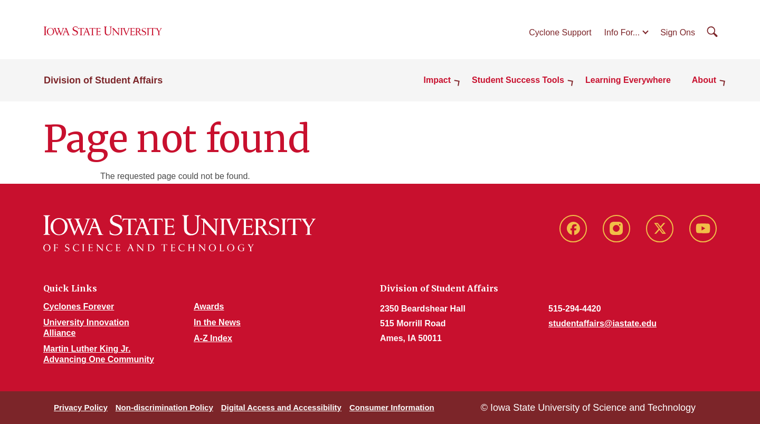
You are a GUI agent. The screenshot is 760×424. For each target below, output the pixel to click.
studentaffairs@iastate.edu (602, 323)
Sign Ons (677, 32)
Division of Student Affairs (103, 80)
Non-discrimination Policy (164, 407)
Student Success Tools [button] (518, 80)
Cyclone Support (560, 32)
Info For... (622, 32)
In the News (217, 322)
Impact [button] (437, 80)
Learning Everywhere (628, 80)
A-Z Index (213, 338)
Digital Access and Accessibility (281, 407)
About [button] (704, 80)
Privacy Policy (81, 407)
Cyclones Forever (78, 306)
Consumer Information (391, 407)
